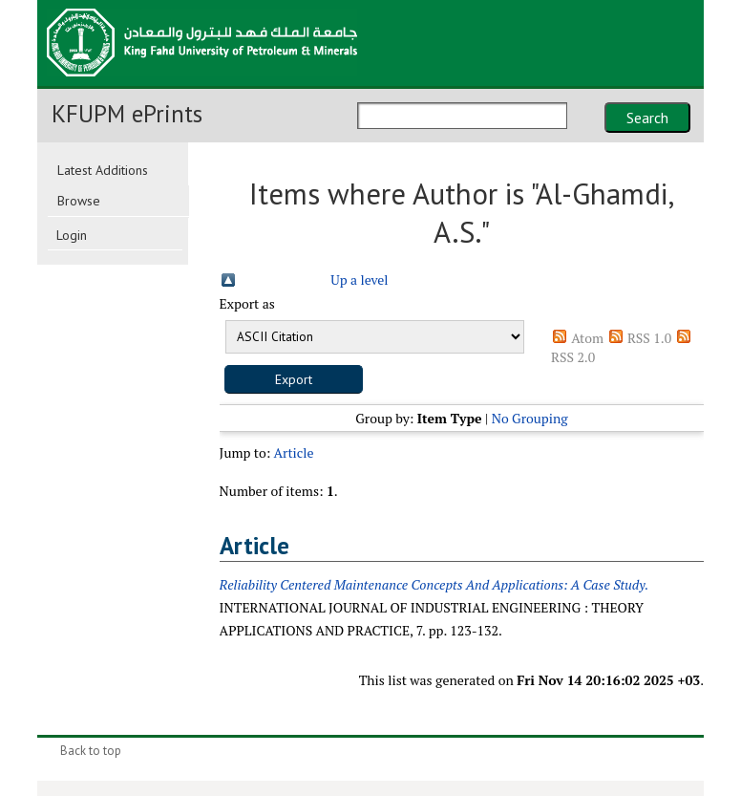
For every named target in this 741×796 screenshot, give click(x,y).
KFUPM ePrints (127, 113)
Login (71, 235)
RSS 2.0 (573, 357)
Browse (78, 200)
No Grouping (530, 418)
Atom (587, 338)
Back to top (90, 750)
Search (647, 117)
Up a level (359, 279)
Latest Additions (102, 170)
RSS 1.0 (649, 338)
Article (293, 452)
